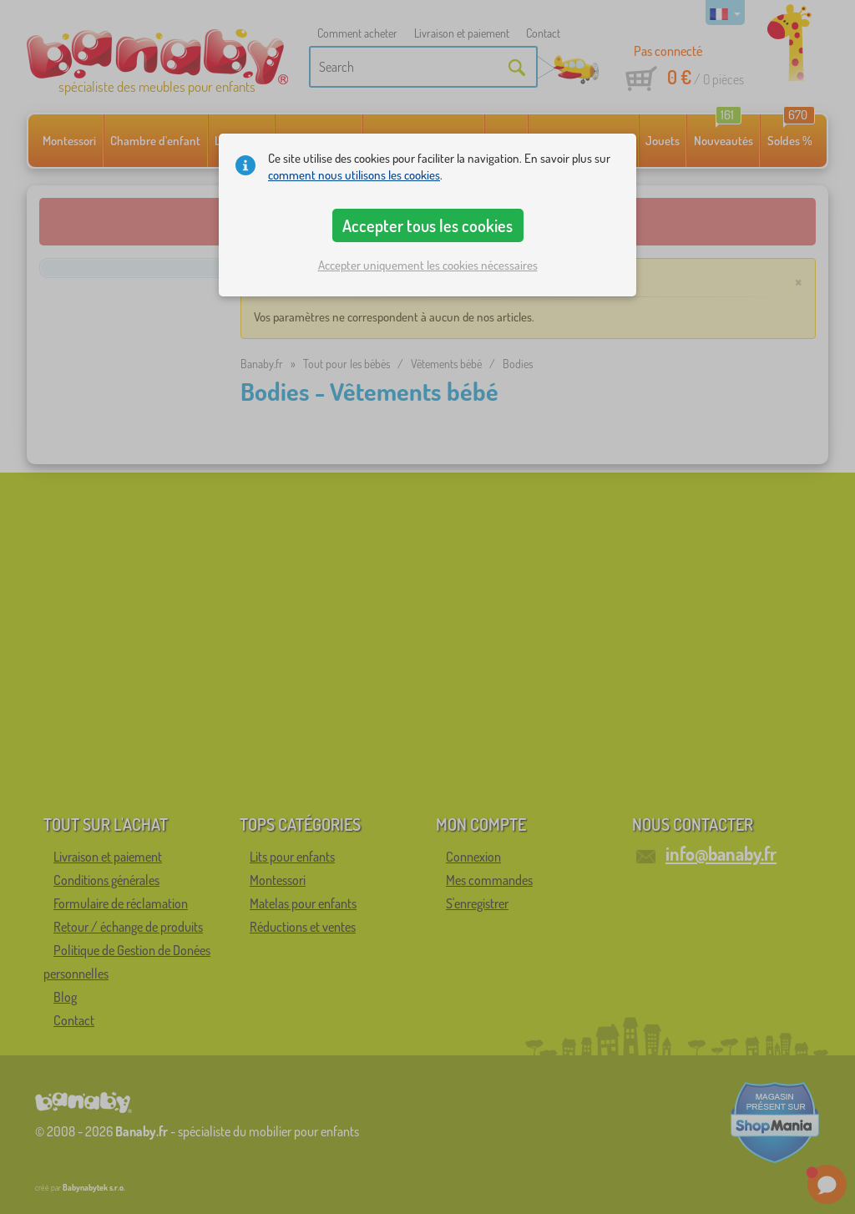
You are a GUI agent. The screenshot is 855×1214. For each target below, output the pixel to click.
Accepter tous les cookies (427, 225)
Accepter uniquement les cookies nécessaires (428, 265)
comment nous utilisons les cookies (354, 175)
